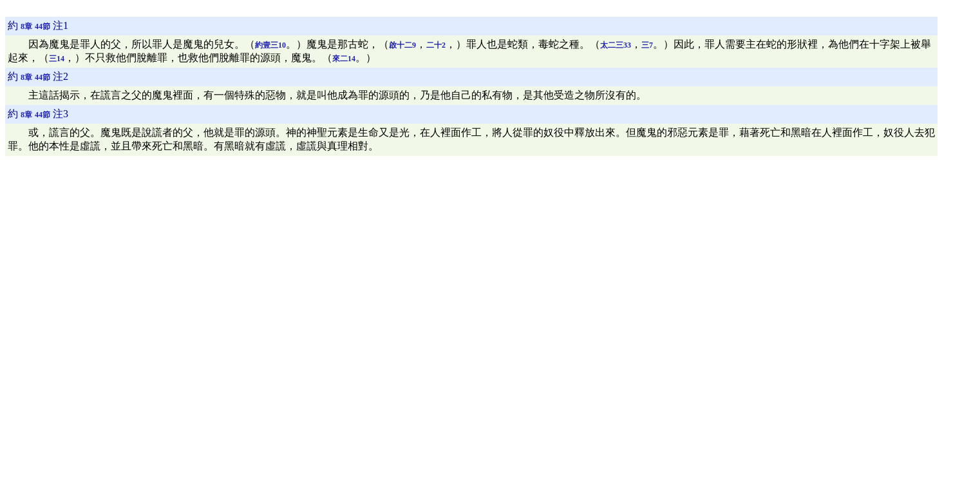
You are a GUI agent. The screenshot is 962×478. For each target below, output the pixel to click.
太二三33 (615, 45)
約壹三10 (270, 45)
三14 (56, 58)
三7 (647, 45)
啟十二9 (402, 45)
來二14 (343, 58)
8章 (26, 26)
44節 (42, 26)
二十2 (436, 45)
